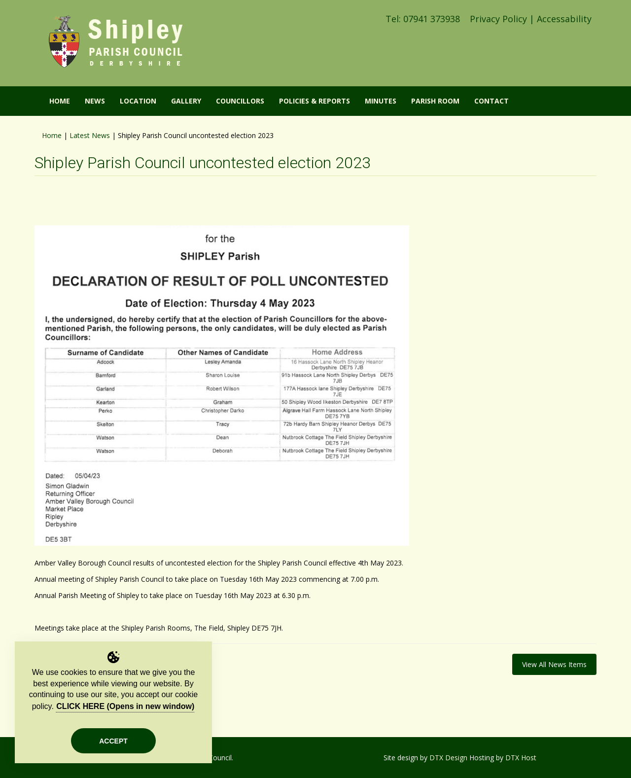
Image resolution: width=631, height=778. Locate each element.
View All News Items (554, 664)
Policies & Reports (314, 101)
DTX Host (520, 757)
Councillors (240, 101)
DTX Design (448, 757)
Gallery (186, 101)
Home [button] (59, 101)
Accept (113, 741)
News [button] (95, 101)
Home (52, 135)
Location (138, 101)
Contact (491, 101)
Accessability (564, 19)
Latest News (90, 135)
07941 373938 (431, 19)
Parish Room (435, 101)
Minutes (380, 101)
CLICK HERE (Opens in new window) (125, 706)
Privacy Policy (498, 19)
